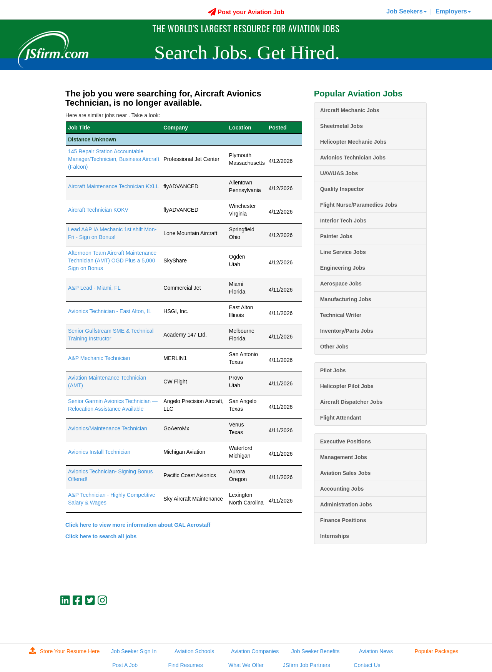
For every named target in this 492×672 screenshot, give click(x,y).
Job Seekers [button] (406, 11)
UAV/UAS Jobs (339, 173)
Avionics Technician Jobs (353, 157)
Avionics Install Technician (99, 452)
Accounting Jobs (342, 489)
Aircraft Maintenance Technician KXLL (113, 186)
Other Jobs (334, 346)
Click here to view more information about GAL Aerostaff (137, 525)
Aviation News (376, 651)
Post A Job (125, 665)
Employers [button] (453, 11)
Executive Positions (345, 441)
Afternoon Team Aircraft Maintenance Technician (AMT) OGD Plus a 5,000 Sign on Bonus (112, 260)
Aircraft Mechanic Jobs (349, 110)
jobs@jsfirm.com (412, 620)
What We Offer (246, 665)
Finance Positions (343, 520)
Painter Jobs (336, 236)
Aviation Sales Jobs (345, 473)
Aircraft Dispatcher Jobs (351, 402)
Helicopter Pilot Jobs (347, 386)
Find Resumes (185, 665)
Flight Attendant (340, 418)
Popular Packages (437, 651)
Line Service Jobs (343, 252)
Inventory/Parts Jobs (347, 331)
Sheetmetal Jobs (341, 126)
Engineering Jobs (342, 268)
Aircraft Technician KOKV (98, 210)
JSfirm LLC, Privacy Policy (400, 626)
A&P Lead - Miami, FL (94, 288)
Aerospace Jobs (341, 283)
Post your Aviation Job (246, 12)
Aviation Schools (194, 651)
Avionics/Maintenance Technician (107, 428)
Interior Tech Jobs (343, 220)
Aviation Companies (255, 651)
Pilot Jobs (333, 370)
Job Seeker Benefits (315, 651)
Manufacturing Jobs (345, 299)
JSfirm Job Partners (306, 665)
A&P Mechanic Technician (99, 358)
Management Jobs (343, 457)
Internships (334, 536)
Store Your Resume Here (64, 651)
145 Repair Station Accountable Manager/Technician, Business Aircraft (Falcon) (113, 159)
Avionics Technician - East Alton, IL (109, 311)
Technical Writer (341, 315)
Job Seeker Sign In (133, 651)
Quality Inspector (342, 189)
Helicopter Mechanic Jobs (353, 142)
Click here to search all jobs (100, 536)
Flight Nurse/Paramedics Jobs (358, 205)
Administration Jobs (346, 504)
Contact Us (367, 665)
